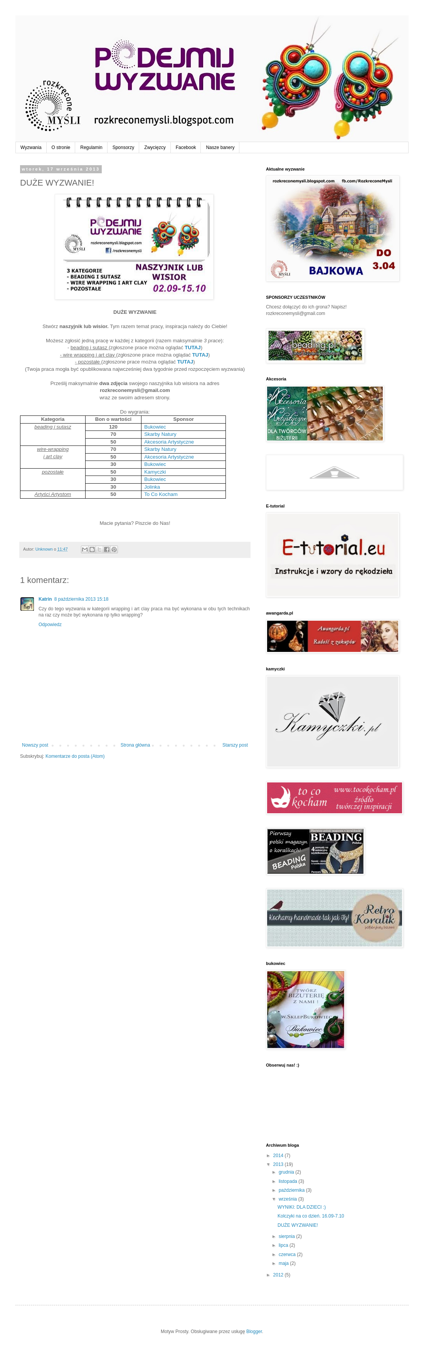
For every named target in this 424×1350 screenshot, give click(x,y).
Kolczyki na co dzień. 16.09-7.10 (311, 1216)
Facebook (186, 147)
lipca (284, 1245)
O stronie (61, 147)
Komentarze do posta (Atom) (74, 756)
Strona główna (135, 745)
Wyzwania (31, 147)
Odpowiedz (50, 624)
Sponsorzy (124, 147)
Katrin (45, 599)
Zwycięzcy (154, 147)
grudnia (287, 1172)
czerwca (288, 1254)
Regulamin (91, 147)
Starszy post (235, 745)
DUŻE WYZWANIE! (298, 1225)
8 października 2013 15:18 (81, 599)
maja (284, 1263)
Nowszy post (35, 745)
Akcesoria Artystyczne (169, 442)
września (288, 1199)
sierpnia (287, 1236)
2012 (279, 1275)
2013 (279, 1164)
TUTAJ (193, 347)
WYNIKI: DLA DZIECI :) (302, 1207)
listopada (288, 1181)
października (292, 1190)
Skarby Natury (160, 434)
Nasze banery (220, 147)
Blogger (254, 1331)
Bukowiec (155, 427)
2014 (279, 1155)
